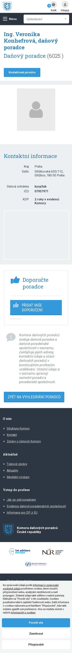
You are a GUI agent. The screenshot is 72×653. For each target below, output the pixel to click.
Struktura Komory (18, 428)
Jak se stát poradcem (21, 500)
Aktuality (12, 470)
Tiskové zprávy (17, 464)
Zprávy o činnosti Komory (24, 441)
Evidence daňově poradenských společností (36, 506)
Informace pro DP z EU (22, 512)
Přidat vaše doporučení (32, 307)
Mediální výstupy (18, 477)
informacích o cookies (23, 612)
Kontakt (12, 435)
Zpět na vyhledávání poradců (34, 397)
